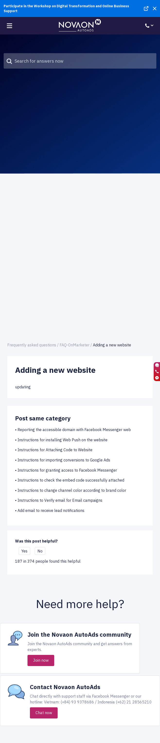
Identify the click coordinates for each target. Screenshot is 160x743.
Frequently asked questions (31, 344)
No (40, 551)
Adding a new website (112, 344)
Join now (41, 660)
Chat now (44, 712)
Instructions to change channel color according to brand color (72, 490)
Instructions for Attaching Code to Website (55, 449)
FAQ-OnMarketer (74, 344)
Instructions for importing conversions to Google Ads (64, 460)
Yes (24, 551)
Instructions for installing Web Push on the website (62, 439)
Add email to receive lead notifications (51, 510)
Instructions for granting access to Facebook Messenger (67, 470)
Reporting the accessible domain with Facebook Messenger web (74, 429)
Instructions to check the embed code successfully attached (71, 480)
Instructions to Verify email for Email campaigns (60, 500)
